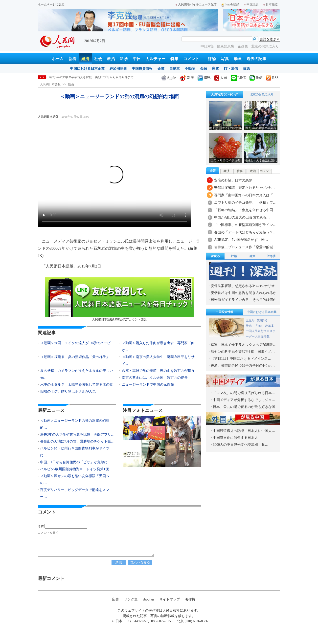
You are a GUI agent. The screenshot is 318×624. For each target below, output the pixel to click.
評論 (212, 59)
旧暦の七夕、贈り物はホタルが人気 (68, 391)
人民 (220, 78)
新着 (72, 59)
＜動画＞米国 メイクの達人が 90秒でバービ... (76, 343)
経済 (85, 59)
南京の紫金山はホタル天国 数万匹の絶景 (155, 377)
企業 (161, 68)
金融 (203, 68)
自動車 (174, 68)
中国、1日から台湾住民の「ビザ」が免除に (74, 462)
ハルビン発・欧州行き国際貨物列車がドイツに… (74, 451)
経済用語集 (118, 68)
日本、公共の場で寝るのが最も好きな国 (244, 407)
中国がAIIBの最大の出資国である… (242, 217)
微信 (256, 78)
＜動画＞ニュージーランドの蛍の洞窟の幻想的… (74, 424)
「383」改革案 (264, 326)
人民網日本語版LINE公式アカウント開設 (119, 299)
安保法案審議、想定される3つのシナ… (244, 188)
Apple (168, 78)
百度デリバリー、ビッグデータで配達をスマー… (74, 493)
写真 (225, 59)
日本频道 (270, 4)
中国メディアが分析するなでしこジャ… (244, 400)
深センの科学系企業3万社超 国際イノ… (243, 352)
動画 (238, 59)
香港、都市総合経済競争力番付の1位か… (243, 365)
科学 (124, 59)
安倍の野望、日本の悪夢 (233, 180)
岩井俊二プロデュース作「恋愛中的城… (245, 247)
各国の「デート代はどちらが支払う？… (245, 232)
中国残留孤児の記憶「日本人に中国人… (244, 431)
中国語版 (251, 4)
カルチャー (155, 59)
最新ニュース (51, 410)
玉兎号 (250, 320)
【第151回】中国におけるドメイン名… (241, 358)
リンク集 (131, 599)
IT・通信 (231, 68)
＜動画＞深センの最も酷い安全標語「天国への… (74, 479)
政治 (111, 59)
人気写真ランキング (224, 94)
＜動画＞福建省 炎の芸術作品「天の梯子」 (75, 357)
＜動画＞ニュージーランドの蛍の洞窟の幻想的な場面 (84, 77)
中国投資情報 (142, 68)
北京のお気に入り (265, 46)
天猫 (249, 326)
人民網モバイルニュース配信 (196, 4)
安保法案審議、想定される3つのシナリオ (243, 286)
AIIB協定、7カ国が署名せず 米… (241, 240)
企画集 (243, 46)
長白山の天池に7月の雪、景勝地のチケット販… (77, 441)
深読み (215, 256)
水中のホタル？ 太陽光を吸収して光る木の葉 (76, 384)
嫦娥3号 (262, 320)
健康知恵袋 (226, 46)
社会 (98, 59)
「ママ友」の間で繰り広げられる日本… (244, 393)
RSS (272, 78)
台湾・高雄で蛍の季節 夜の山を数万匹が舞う (158, 371)
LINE (238, 78)
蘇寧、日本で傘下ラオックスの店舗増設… (243, 345)
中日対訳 (207, 46)
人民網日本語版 (50, 84)
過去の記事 (256, 59)
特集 (174, 59)
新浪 (187, 78)
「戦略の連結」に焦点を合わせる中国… (245, 210)
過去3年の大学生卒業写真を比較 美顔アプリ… (77, 434)
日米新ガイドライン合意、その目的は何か (243, 300)
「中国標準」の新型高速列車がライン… (245, 225)
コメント (191, 59)
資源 (246, 68)
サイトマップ (169, 599)
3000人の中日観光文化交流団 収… (240, 444)
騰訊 (204, 78)
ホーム (58, 59)
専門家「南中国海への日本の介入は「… (245, 195)
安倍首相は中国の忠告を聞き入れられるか (243, 293)
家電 (215, 68)
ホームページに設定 (51, 4)
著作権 (190, 599)
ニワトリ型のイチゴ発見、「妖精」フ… (245, 202)
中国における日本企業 (87, 68)
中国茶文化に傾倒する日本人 (235, 438)
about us (148, 599)
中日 (137, 59)
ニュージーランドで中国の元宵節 (148, 384)
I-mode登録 (230, 4)
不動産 (190, 68)
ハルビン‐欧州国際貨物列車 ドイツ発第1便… (76, 469)
